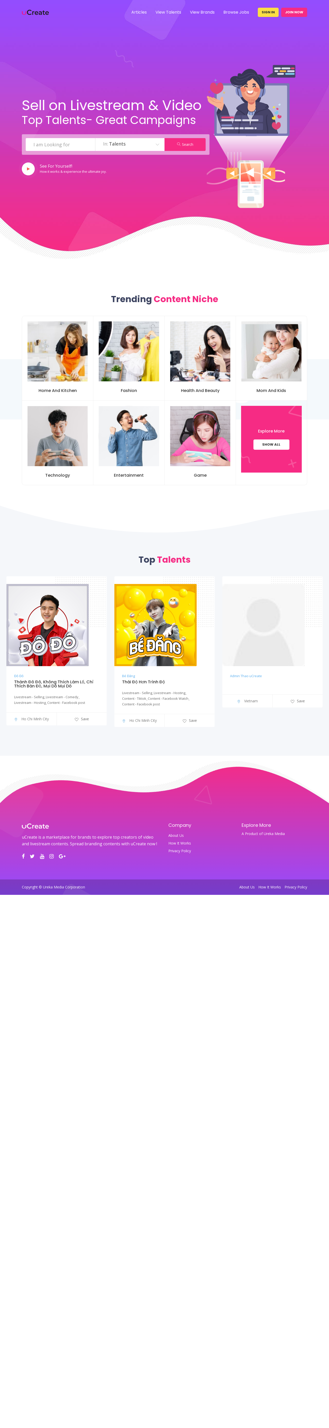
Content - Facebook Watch (168, 698)
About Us (176, 835)
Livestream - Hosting (30, 702)
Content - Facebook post (66, 702)
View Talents (168, 12)
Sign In (268, 12)
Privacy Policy (179, 851)
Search (185, 144)
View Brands (202, 12)
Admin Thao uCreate (246, 676)
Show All (271, 444)
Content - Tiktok (134, 698)
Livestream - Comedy (62, 697)
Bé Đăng (128, 676)
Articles (139, 12)
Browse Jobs (236, 12)
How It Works (179, 843)
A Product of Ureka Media (263, 834)
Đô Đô (19, 676)
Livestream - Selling (29, 697)
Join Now (294, 12)
